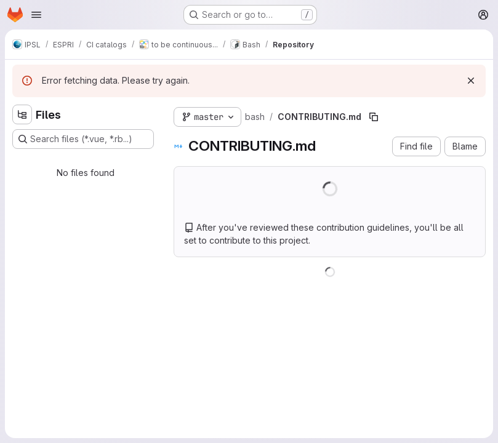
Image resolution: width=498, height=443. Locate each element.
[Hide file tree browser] (22, 114)
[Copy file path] (374, 117)
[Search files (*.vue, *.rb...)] (83, 139)
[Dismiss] (471, 80)
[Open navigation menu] (36, 15)
